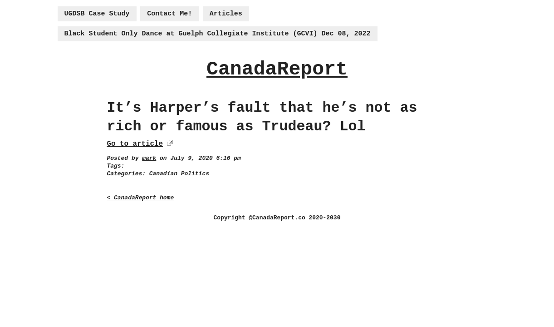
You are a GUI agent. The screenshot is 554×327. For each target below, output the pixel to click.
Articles (226, 14)
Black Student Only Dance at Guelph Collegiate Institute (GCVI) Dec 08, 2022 (217, 34)
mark (149, 158)
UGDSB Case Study (97, 14)
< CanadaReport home (140, 197)
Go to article (135, 144)
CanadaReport (277, 69)
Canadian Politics (179, 173)
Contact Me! (169, 14)
